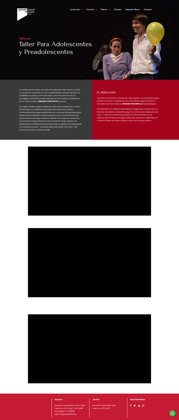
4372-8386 (78, 408)
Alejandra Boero (133, 9)
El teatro (117, 9)
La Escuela (75, 9)
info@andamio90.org (67, 414)
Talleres (104, 9)
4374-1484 (67, 408)
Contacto (148, 9)
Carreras (90, 9)
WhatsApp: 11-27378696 (65, 411)
